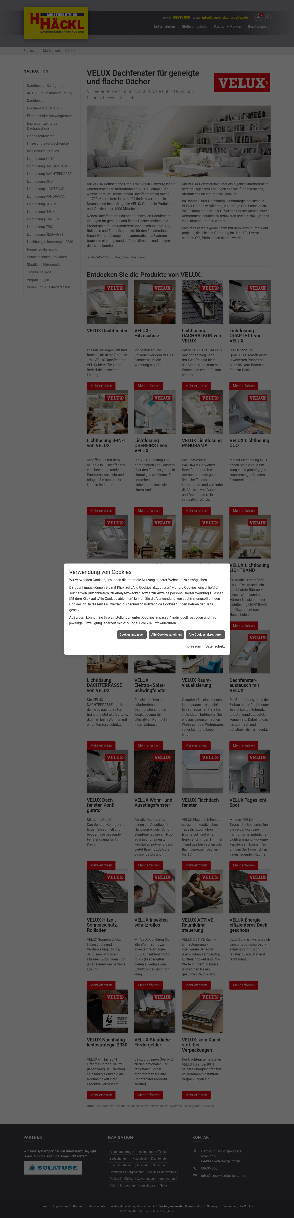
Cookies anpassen (132, 634)
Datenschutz (215, 646)
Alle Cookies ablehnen (166, 634)
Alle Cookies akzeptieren (205, 634)
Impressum (192, 646)
